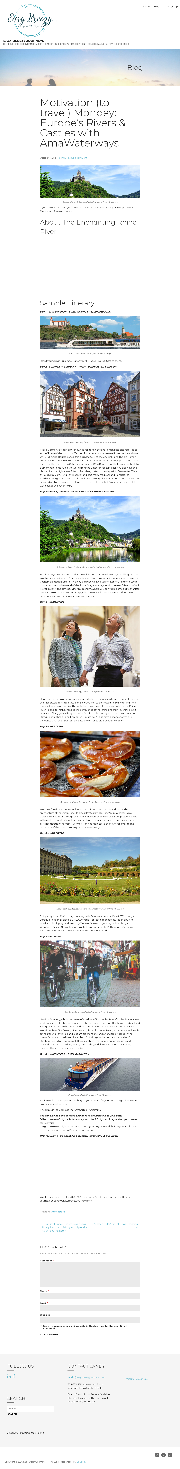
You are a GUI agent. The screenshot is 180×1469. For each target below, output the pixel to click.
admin (62, 158)
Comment (47, 1260)
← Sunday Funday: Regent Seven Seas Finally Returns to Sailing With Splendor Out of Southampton (64, 1227)
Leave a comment (77, 158)
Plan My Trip (171, 6)
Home (146, 6)
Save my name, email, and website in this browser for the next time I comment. (85, 1327)
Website (45, 1315)
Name (44, 1291)
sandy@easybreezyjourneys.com (86, 1377)
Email (44, 1303)
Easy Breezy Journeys (23, 41)
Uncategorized (57, 1212)
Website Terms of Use (137, 1379)
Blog (156, 6)
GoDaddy (81, 1462)
